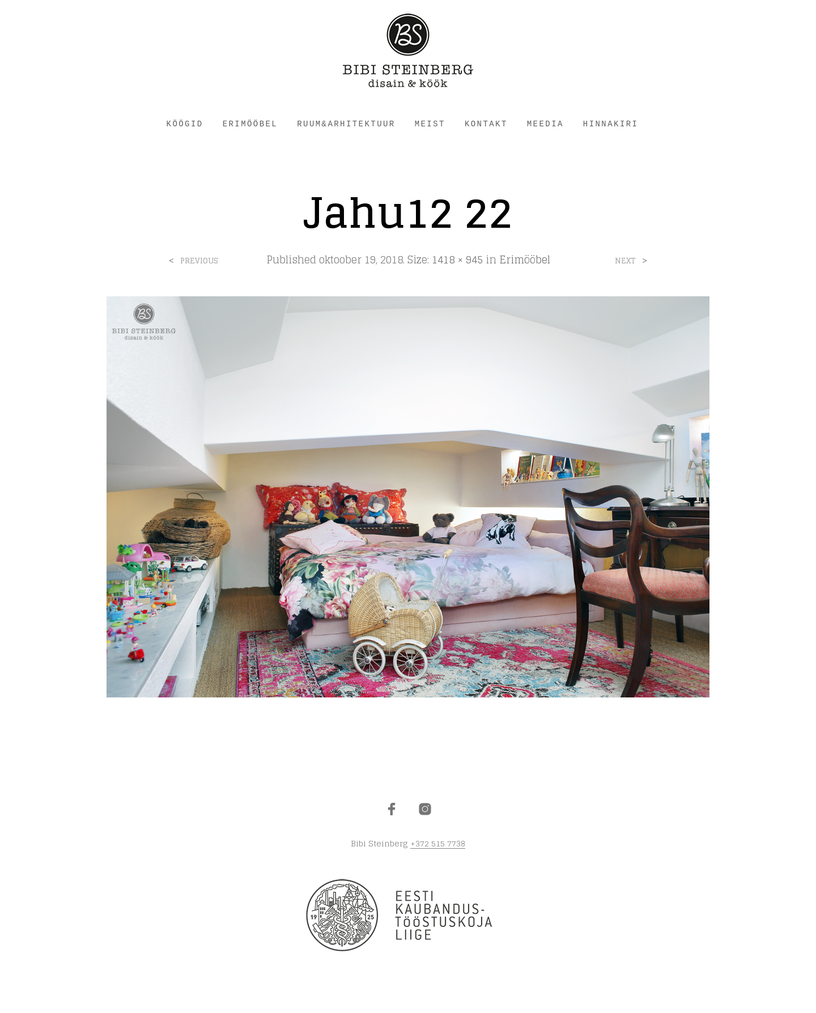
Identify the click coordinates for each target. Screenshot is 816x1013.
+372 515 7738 (437, 843)
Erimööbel (524, 259)
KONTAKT (486, 124)
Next (625, 261)
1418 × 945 (457, 259)
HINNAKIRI (611, 124)
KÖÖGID (185, 124)
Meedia (545, 124)
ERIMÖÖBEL (250, 124)
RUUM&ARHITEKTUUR (346, 124)
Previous (199, 261)
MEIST (430, 124)
